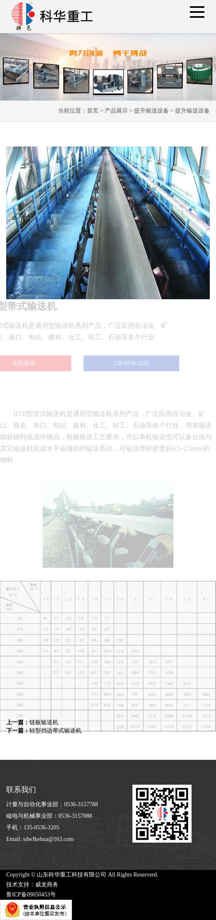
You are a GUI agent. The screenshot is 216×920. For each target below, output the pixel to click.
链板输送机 (32, 722)
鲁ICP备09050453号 (31, 894)
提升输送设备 (151, 111)
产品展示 (116, 111)
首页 (92, 111)
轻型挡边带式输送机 (44, 731)
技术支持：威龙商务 (32, 885)
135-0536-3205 (123, 363)
